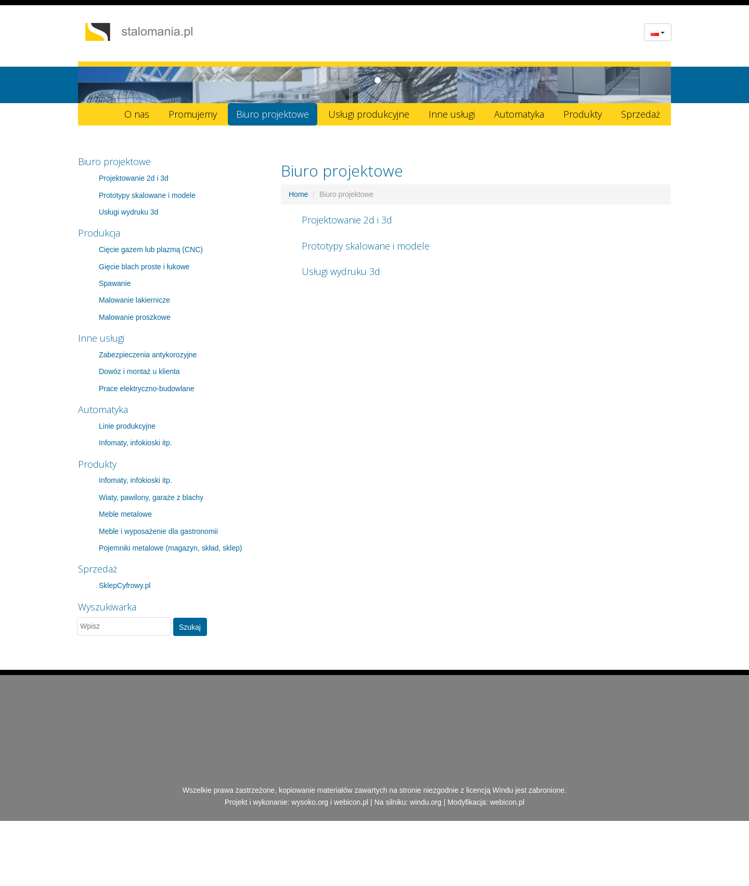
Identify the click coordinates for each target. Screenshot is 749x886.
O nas (136, 114)
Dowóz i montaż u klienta (139, 371)
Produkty (582, 114)
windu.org (426, 802)
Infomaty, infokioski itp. (135, 443)
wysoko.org (309, 802)
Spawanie (115, 283)
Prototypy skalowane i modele (147, 195)
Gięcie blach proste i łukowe (144, 267)
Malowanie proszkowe (135, 317)
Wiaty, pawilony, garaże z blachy (151, 497)
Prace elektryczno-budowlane (147, 388)
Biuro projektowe (272, 114)
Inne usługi (452, 114)
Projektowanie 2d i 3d (134, 178)
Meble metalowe (125, 514)
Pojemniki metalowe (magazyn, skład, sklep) (170, 548)
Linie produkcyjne (127, 426)
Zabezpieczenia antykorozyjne (148, 355)
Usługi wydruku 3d (128, 212)
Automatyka (519, 114)
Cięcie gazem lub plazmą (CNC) (151, 249)
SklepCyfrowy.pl (124, 585)
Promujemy (193, 114)
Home (298, 194)
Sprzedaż (640, 114)
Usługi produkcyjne (368, 114)
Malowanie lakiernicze (134, 300)
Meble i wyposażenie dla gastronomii (158, 531)
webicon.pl (351, 802)
